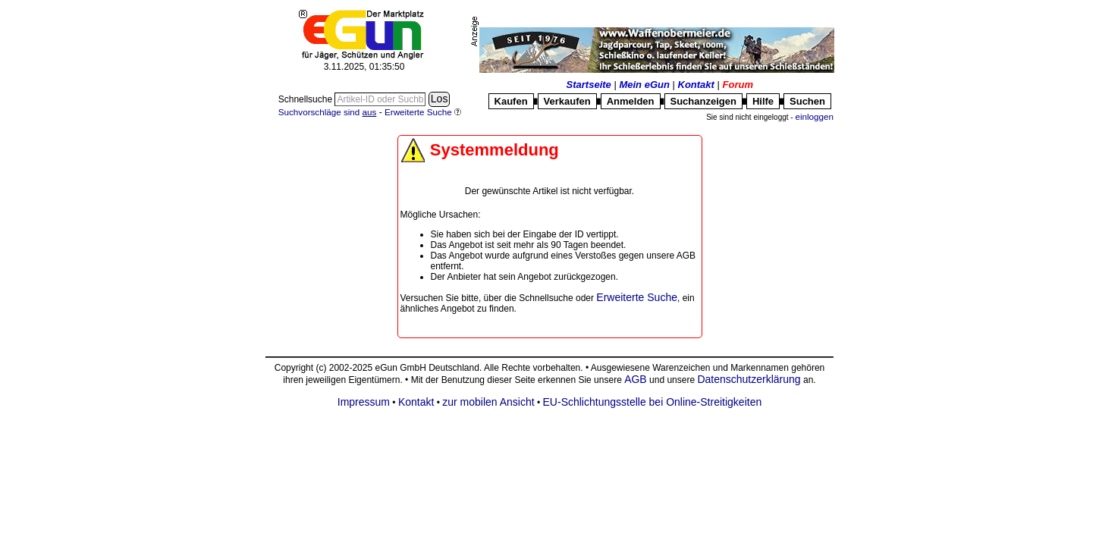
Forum (738, 84)
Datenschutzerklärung (748, 379)
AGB (635, 379)
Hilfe (763, 101)
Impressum (364, 402)
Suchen (807, 101)
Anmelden (631, 101)
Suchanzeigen (703, 101)
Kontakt (696, 84)
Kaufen (511, 101)
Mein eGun (644, 84)
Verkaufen (567, 101)
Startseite (589, 84)
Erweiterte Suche (636, 297)
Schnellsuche (306, 99)
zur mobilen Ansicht (488, 402)
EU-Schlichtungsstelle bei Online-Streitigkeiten (652, 402)
